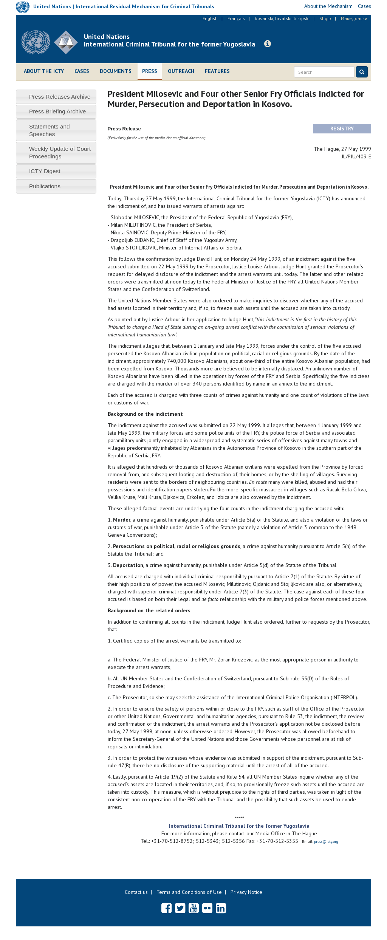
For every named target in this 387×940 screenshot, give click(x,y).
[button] (267, 44)
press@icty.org (326, 841)
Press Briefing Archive (57, 111)
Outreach (181, 71)
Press (149, 71)
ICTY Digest (44, 171)
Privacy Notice (246, 892)
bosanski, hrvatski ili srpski (282, 18)
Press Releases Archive (60, 96)
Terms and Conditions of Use (189, 892)
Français (236, 18)
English (210, 18)
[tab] (56, 97)
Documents (116, 71)
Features (217, 71)
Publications (44, 186)
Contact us (136, 892)
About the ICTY (44, 71)
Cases (81, 71)
